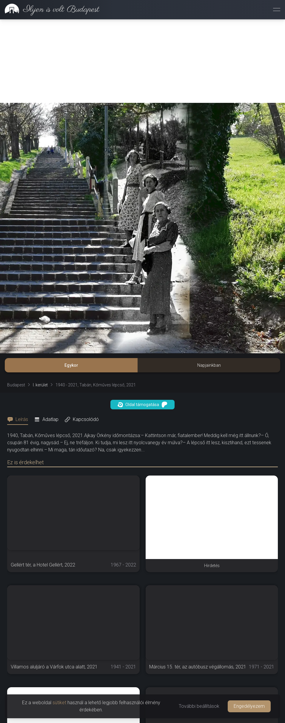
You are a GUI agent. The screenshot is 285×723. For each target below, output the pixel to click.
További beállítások (199, 706)
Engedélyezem (249, 706)
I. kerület (40, 385)
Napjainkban (209, 365)
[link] (49, 9)
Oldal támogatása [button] (142, 405)
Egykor (71, 365)
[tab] (19, 419)
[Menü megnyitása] (276, 9)
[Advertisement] (142, 61)
